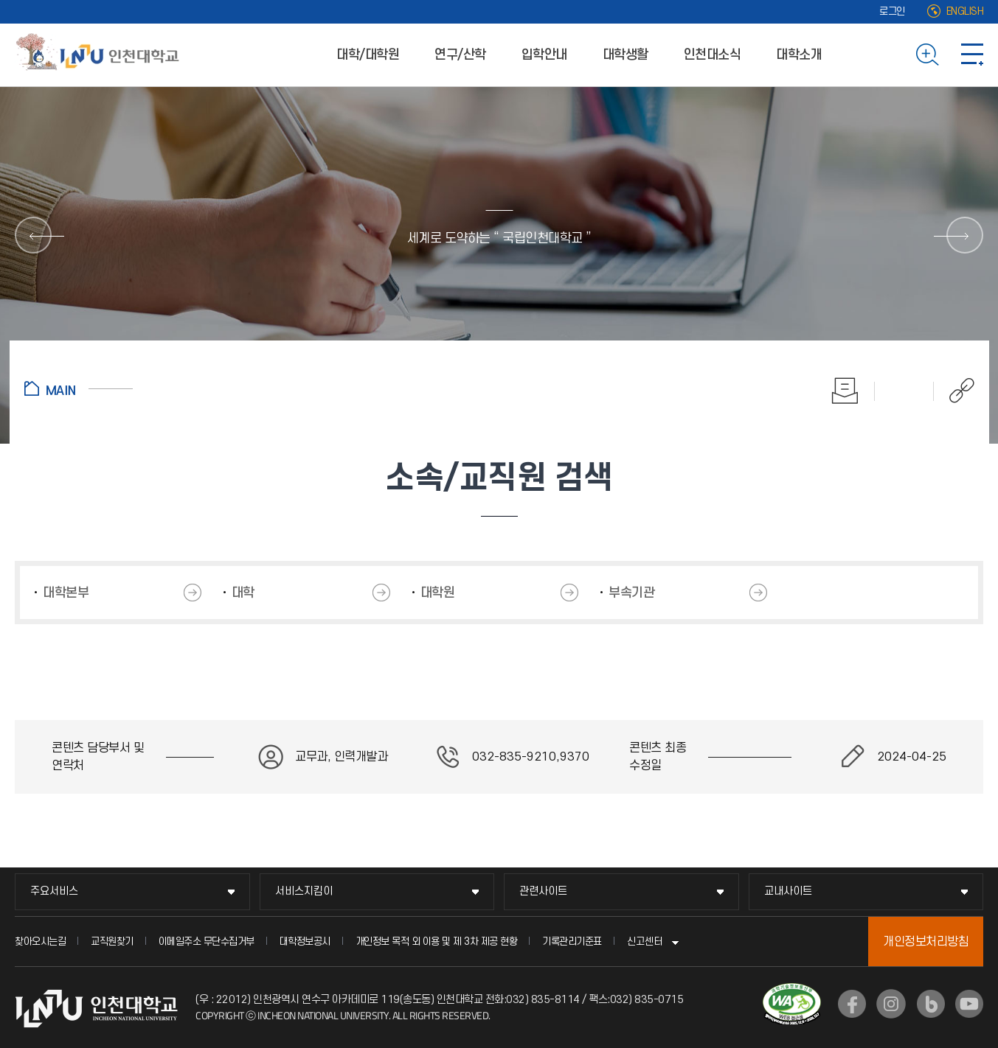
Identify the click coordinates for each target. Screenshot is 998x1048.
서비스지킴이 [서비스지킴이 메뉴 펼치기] (304, 891)
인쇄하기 (845, 390)
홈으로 (78, 388)
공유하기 (954, 390)
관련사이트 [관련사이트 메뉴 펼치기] (543, 891)
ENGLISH (965, 11)
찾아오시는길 (40, 941)
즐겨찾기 (904, 390)
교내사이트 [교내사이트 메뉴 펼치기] (788, 891)
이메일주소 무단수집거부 (206, 941)
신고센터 (644, 941)
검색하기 (927, 54)
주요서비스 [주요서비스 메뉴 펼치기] (54, 891)
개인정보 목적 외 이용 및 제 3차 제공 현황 (437, 941)
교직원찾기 (112, 941)
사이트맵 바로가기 (972, 54)
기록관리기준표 (572, 941)
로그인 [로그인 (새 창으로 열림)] (892, 11)
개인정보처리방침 (925, 942)
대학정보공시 (305, 941)
